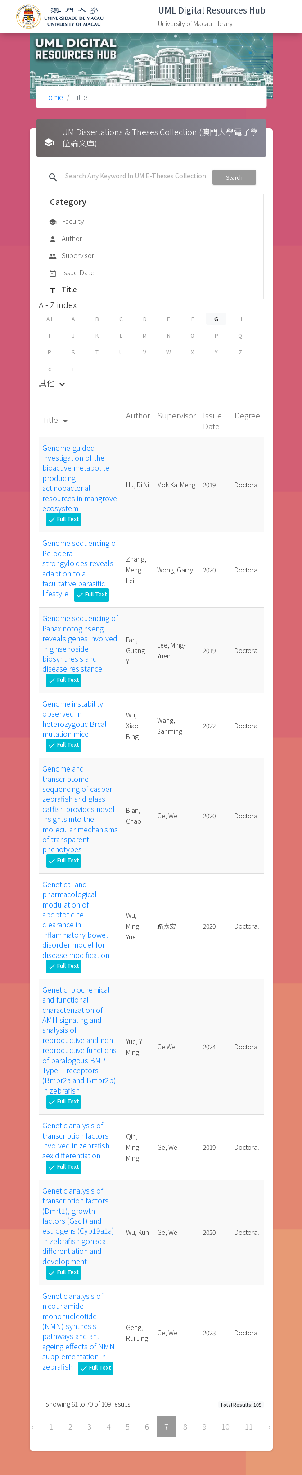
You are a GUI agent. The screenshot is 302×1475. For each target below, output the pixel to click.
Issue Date (72, 273)
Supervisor (71, 256)
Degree (247, 415)
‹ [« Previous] (33, 1426)
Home (53, 96)
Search (234, 177)
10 (225, 1426)
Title (63, 290)
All (49, 318)
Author (65, 239)
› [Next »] (269, 1426)
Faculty (66, 221)
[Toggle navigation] (282, 16)
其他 (53, 383)
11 (249, 1426)
